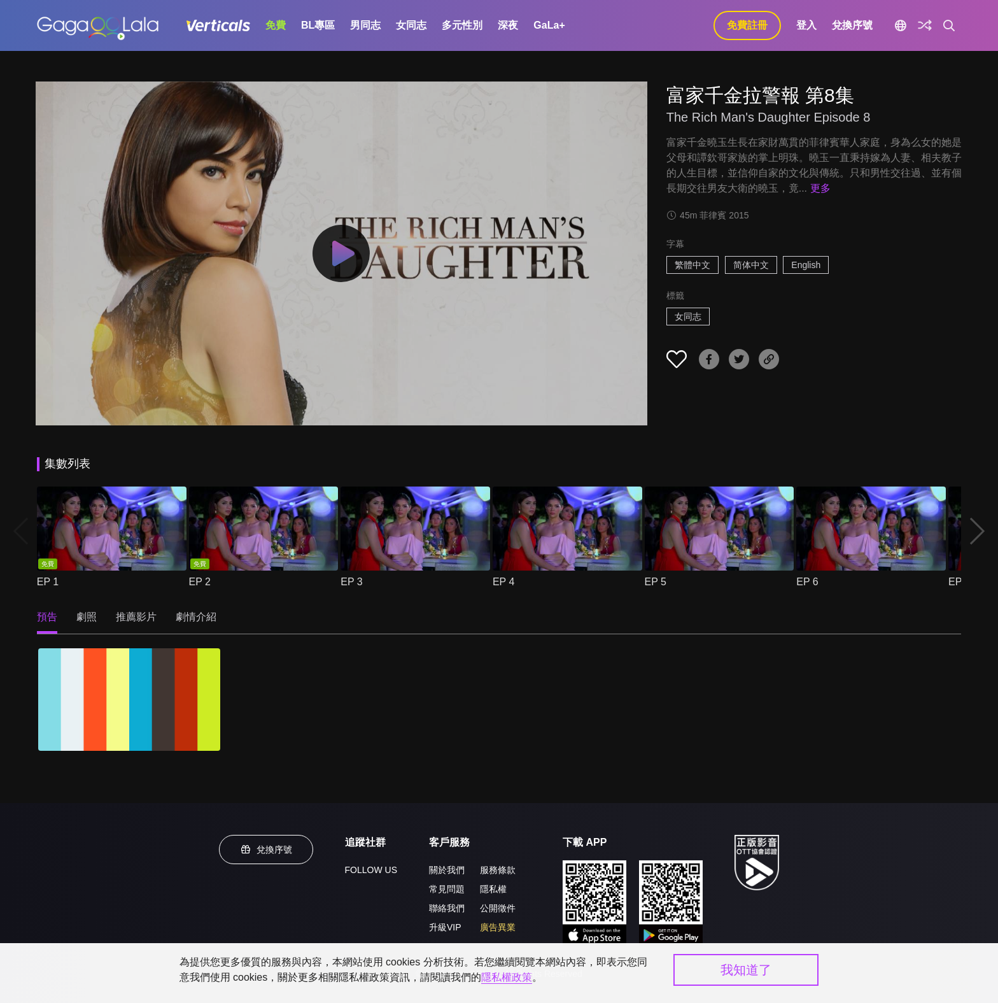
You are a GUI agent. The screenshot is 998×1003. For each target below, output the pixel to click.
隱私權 (493, 889)
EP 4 (503, 581)
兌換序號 (852, 25)
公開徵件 (498, 908)
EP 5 (655, 581)
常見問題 (447, 889)
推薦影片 (136, 616)
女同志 (411, 25)
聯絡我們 (447, 908)
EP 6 (807, 581)
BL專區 (318, 25)
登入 (806, 25)
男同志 (365, 25)
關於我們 (447, 870)
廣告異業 (498, 927)
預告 (47, 616)
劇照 (86, 616)
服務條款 (498, 870)
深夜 (508, 25)
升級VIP (445, 927)
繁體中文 (692, 265)
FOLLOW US (371, 870)
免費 (275, 25)
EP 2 (200, 581)
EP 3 (351, 581)
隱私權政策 (506, 977)
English (805, 265)
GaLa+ (549, 25)
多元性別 (462, 25)
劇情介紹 (196, 616)
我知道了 (745, 970)
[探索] (925, 25)
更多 (820, 188)
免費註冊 (747, 25)
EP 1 (48, 581)
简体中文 (751, 265)
